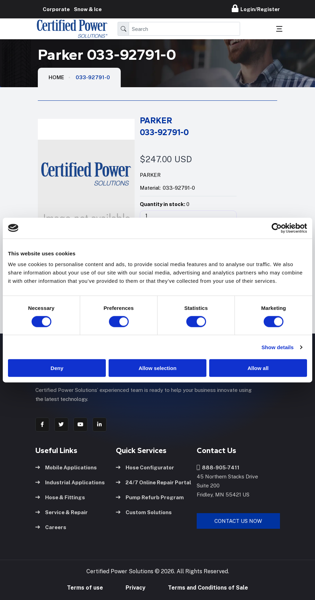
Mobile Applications (66, 467)
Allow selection (157, 368)
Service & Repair (61, 512)
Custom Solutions (144, 512)
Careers (50, 527)
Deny (57, 368)
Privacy (135, 587)
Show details (278, 347)
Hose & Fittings (60, 497)
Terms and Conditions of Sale (208, 587)
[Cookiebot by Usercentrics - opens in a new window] (276, 228)
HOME (56, 77)
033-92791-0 (93, 77)
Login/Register (256, 8)
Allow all (258, 368)
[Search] (184, 29)
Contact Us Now (238, 521)
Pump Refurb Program (150, 497)
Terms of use (85, 587)
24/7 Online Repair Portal (153, 482)
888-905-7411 (218, 467)
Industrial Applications (70, 482)
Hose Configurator (145, 467)
